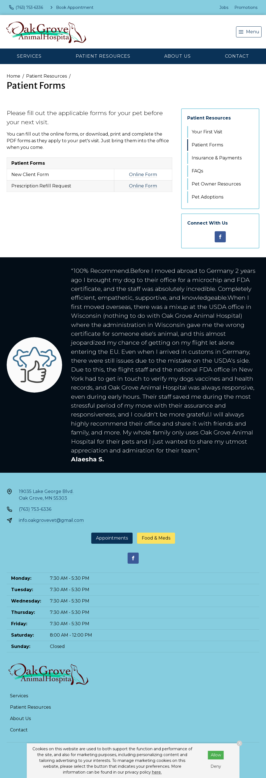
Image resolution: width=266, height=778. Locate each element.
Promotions (245, 7)
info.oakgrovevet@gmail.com (51, 520)
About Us (177, 56)
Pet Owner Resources (216, 184)
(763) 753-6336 (35, 509)
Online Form (143, 174)
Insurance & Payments (217, 158)
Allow (216, 754)
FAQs (197, 171)
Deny (216, 766)
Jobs (223, 7)
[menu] (249, 31)
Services (29, 56)
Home (13, 76)
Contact (237, 56)
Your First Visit (207, 131)
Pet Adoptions (207, 197)
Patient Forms (207, 145)
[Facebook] (220, 236)
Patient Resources (103, 56)
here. (157, 772)
